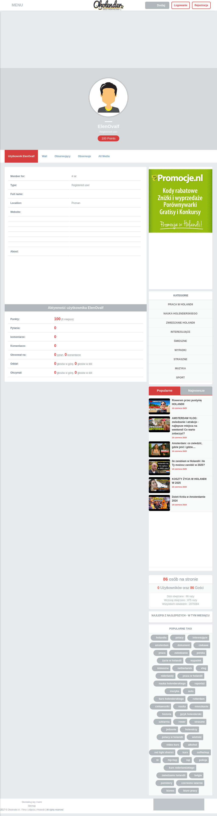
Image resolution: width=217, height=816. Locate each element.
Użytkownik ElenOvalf (21, 156)
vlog (203, 668)
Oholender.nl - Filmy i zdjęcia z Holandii (26, 810)
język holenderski (190, 714)
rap (188, 760)
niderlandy (167, 675)
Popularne (164, 390)
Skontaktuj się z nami (32, 802)
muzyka (174, 691)
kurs (185, 752)
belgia (198, 775)
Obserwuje (84, 156)
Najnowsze (196, 390)
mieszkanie (201, 706)
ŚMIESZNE (180, 341)
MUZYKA (180, 368)
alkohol (192, 744)
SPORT (180, 377)
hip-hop (172, 760)
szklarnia (164, 721)
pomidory (166, 783)
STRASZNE (180, 359)
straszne (200, 721)
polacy (179, 637)
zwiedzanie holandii (173, 775)
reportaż (199, 683)
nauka (182, 706)
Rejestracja (201, 5)
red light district (164, 752)
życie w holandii (171, 660)
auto (190, 691)
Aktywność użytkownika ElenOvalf (75, 308)
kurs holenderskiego (171, 698)
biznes (170, 790)
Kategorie (180, 295)
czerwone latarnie (192, 783)
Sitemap (32, 806)
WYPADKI (180, 350)
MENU (17, 5)
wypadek (196, 660)
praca (162, 652)
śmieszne (163, 668)
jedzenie (171, 729)
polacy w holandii (172, 737)
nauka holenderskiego (172, 683)
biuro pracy (190, 790)
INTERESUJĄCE (180, 331)
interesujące (200, 637)
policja (203, 760)
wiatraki (197, 737)
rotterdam (198, 698)
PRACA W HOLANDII (180, 304)
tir (157, 760)
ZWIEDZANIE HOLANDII (180, 322)
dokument (184, 645)
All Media (104, 156)
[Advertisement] (108, 42)
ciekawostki (162, 706)
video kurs (172, 744)
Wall (44, 156)
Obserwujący (63, 156)
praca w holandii (193, 675)
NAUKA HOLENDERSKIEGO (180, 313)
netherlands (185, 668)
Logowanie (180, 5)
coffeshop (203, 752)
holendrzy (191, 729)
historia (166, 714)
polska (201, 652)
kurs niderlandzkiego (181, 767)
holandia (161, 637)
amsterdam (161, 645)
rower (181, 721)
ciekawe (204, 645)
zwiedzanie (181, 652)
